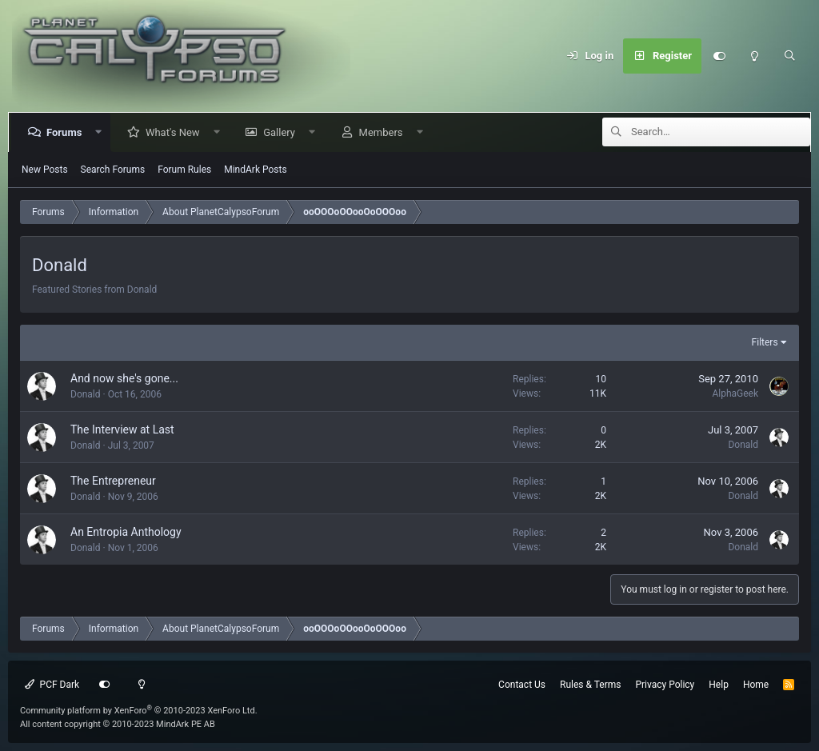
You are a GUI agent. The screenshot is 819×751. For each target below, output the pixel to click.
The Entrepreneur (113, 480)
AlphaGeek (735, 393)
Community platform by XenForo (139, 710)
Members (384, 132)
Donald (85, 394)
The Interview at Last (122, 429)
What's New (176, 132)
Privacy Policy (664, 684)
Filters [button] (765, 342)
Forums (67, 132)
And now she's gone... (124, 378)
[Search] (789, 56)
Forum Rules (184, 169)
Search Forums (113, 169)
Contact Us (521, 684)
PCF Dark (52, 684)
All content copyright (117, 724)
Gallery (282, 132)
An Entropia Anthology (126, 531)
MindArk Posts (255, 169)
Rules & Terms (590, 684)
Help (719, 684)
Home (756, 684)
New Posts (45, 169)
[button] (102, 132)
